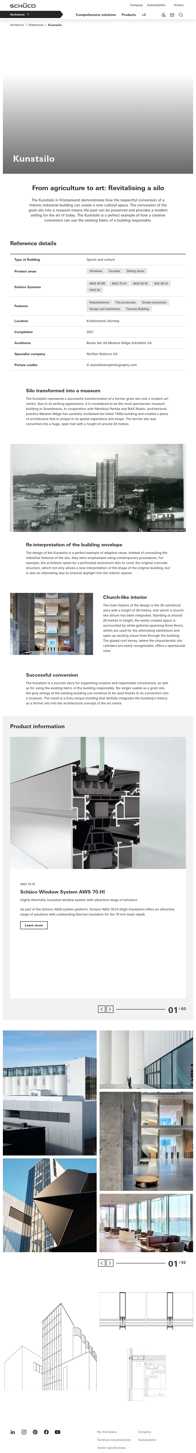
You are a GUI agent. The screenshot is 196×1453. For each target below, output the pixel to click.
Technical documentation (114, 1396)
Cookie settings (172, 1421)
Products (129, 15)
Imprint (126, 1421)
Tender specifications (111, 1404)
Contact (115, 1421)
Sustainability (156, 5)
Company (136, 5)
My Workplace (107, 1388)
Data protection (143, 1421)
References (36, 25)
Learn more (34, 925)
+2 (144, 15)
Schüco (179, 5)
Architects (20, 14)
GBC (157, 1421)
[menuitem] (13, 1388)
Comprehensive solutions (96, 15)
